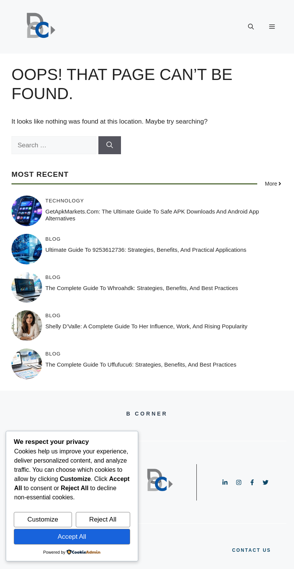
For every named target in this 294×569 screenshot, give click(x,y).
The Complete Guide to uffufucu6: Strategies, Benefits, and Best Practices (141, 364)
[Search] (109, 145)
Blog (53, 238)
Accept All (71, 536)
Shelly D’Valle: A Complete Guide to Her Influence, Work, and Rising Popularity (147, 326)
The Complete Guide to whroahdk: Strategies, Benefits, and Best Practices (142, 288)
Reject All (102, 519)
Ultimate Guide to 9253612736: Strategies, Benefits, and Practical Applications (146, 249)
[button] (250, 26)
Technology (65, 200)
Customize (43, 519)
